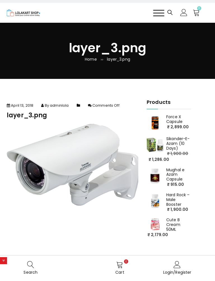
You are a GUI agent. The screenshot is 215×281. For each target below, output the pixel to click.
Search (31, 272)
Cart (119, 272)
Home (91, 59)
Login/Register (177, 272)
